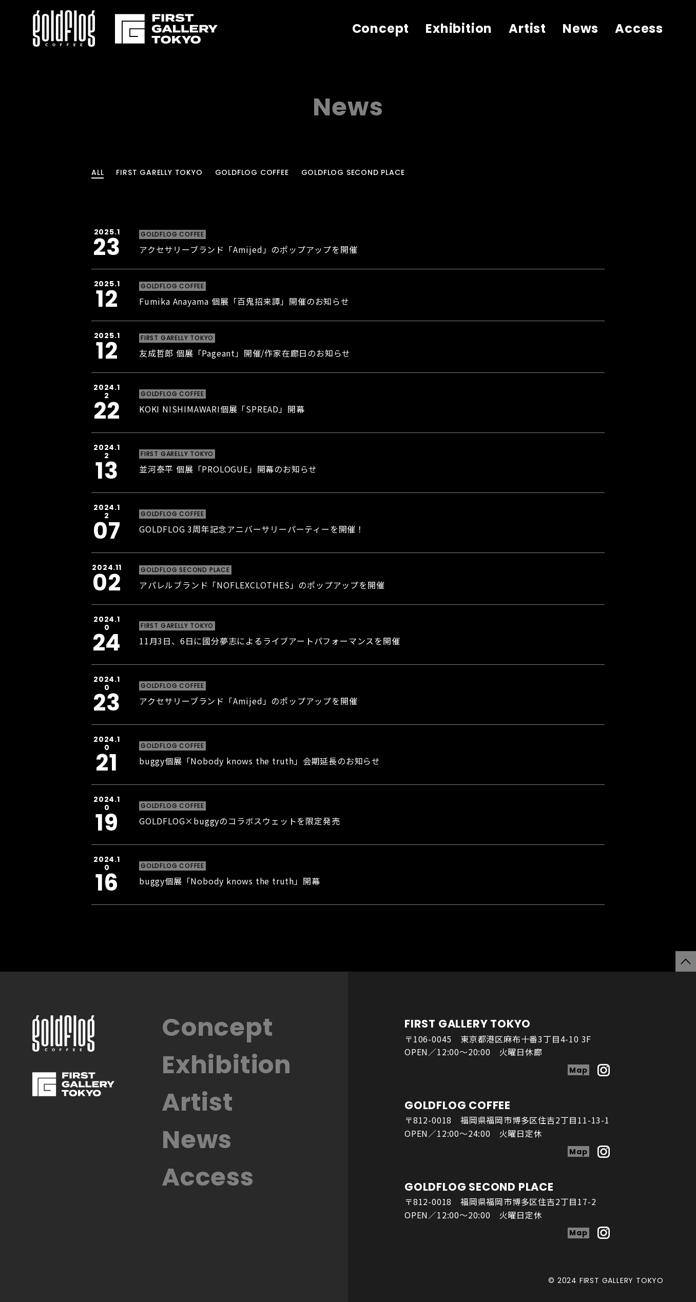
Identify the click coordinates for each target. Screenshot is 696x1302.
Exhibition (459, 28)
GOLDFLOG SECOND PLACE (353, 172)
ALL (97, 172)
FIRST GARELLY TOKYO (159, 172)
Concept (381, 28)
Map (578, 1070)
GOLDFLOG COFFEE (252, 172)
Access (639, 28)
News (580, 28)
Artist (527, 28)
